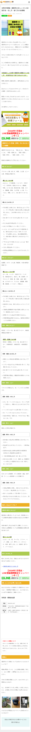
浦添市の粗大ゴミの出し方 (10, 566)
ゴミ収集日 (4, 15)
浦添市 (9, 15)
